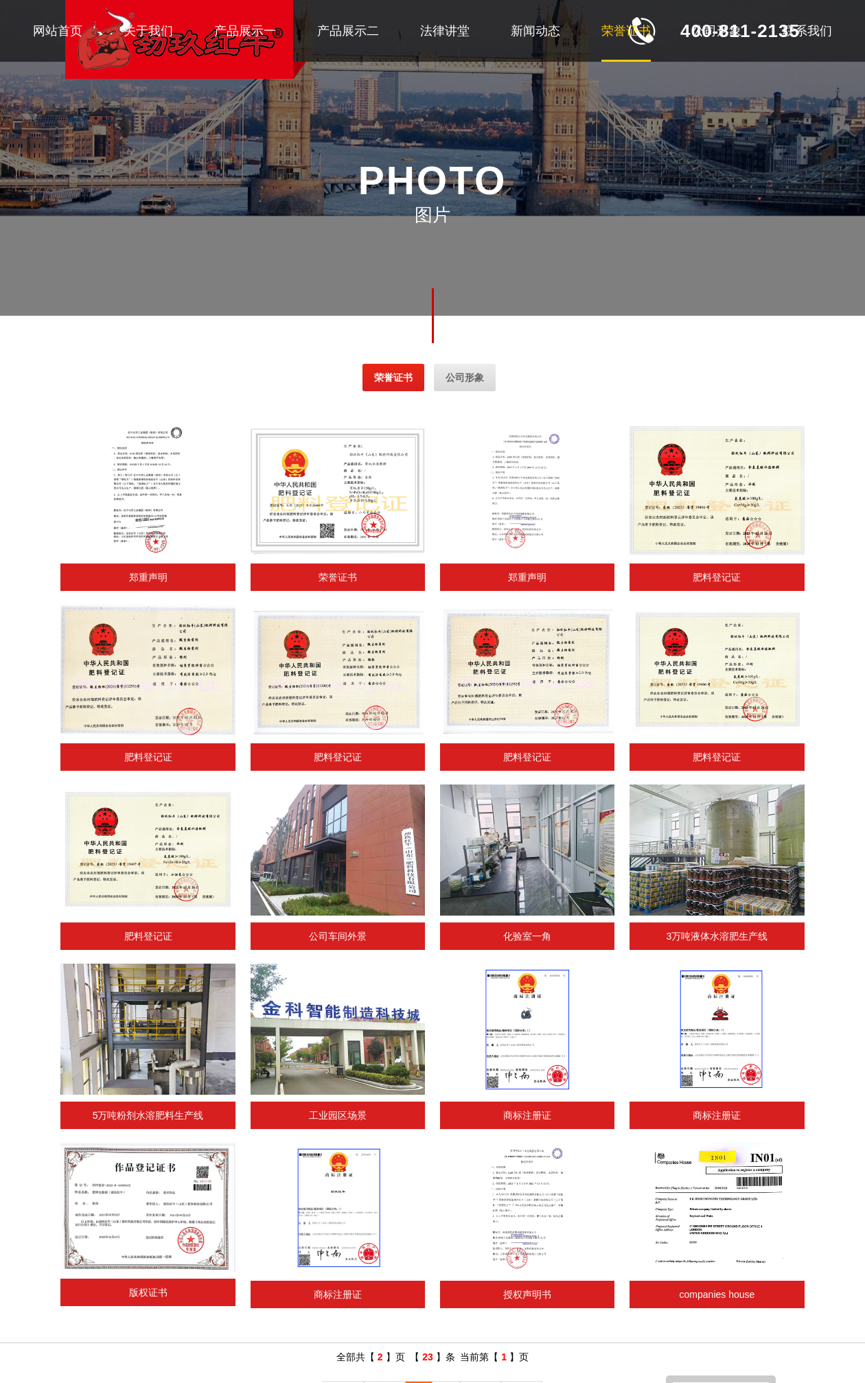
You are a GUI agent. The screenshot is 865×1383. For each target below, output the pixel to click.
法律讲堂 (445, 31)
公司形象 (716, 31)
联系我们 (807, 31)
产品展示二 (348, 31)
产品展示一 (245, 31)
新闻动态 (535, 31)
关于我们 (148, 31)
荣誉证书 (626, 31)
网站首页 (57, 31)
